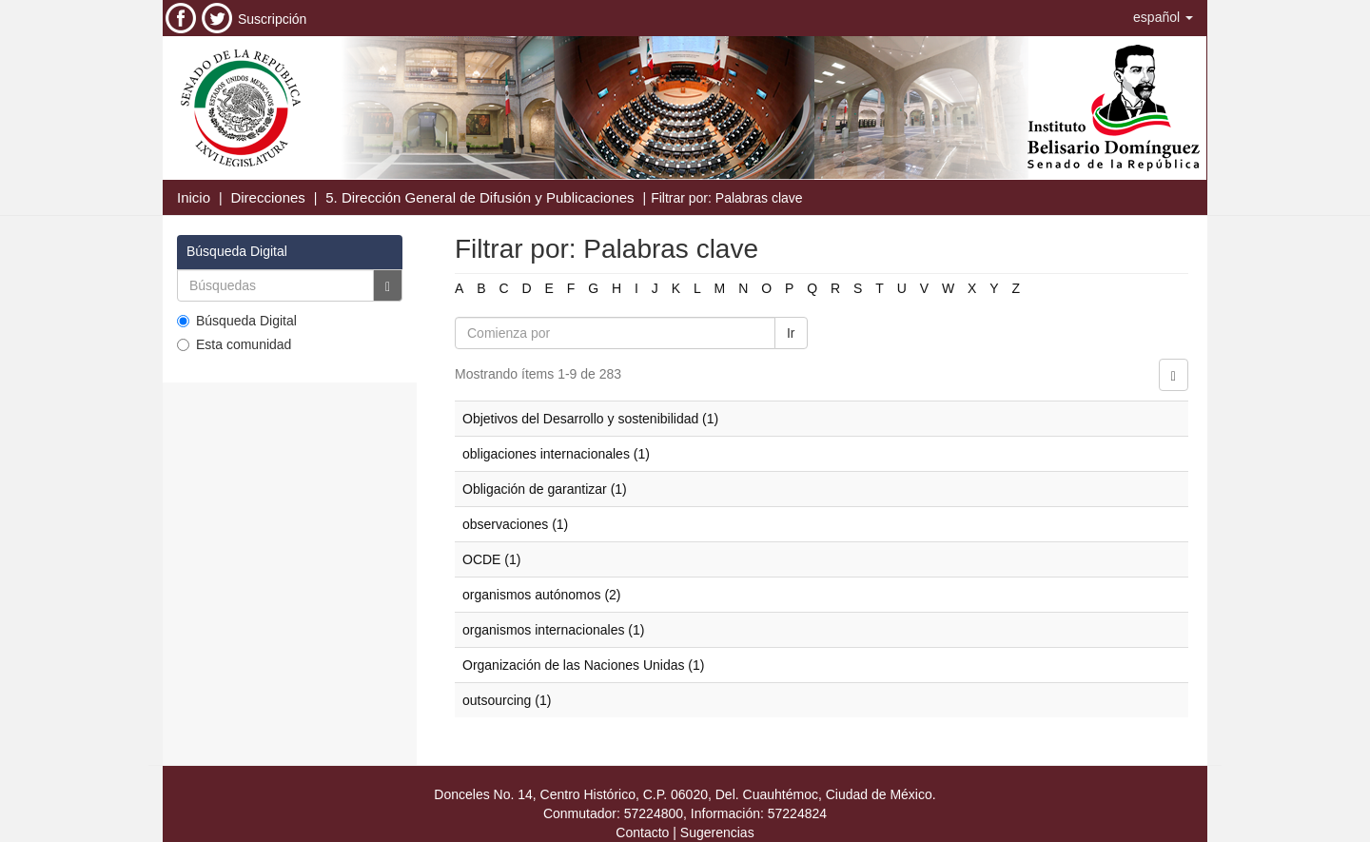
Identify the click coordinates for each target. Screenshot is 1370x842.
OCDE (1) (491, 559)
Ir (791, 333)
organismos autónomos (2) (541, 594)
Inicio (193, 197)
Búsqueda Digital (237, 320)
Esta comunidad (234, 344)
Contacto (642, 832)
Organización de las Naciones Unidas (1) (583, 665)
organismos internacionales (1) (553, 629)
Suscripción (272, 19)
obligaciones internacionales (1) (556, 453)
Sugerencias (717, 832)
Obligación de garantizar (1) (544, 489)
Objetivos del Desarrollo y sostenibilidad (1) (590, 418)
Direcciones (267, 197)
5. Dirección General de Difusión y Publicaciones (479, 197)
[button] (1163, 17)
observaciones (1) (515, 524)
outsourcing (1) (506, 700)
